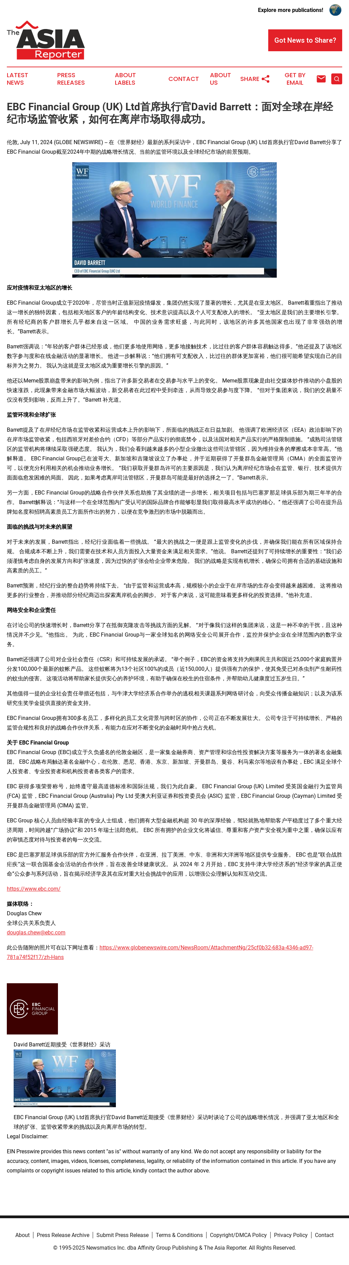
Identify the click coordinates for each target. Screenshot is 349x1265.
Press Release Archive (63, 1235)
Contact (183, 79)
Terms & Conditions (179, 1235)
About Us (220, 78)
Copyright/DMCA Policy (238, 1235)
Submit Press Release (122, 1235)
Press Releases (71, 78)
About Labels (125, 78)
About (22, 1235)
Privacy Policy (291, 1235)
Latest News (17, 78)
